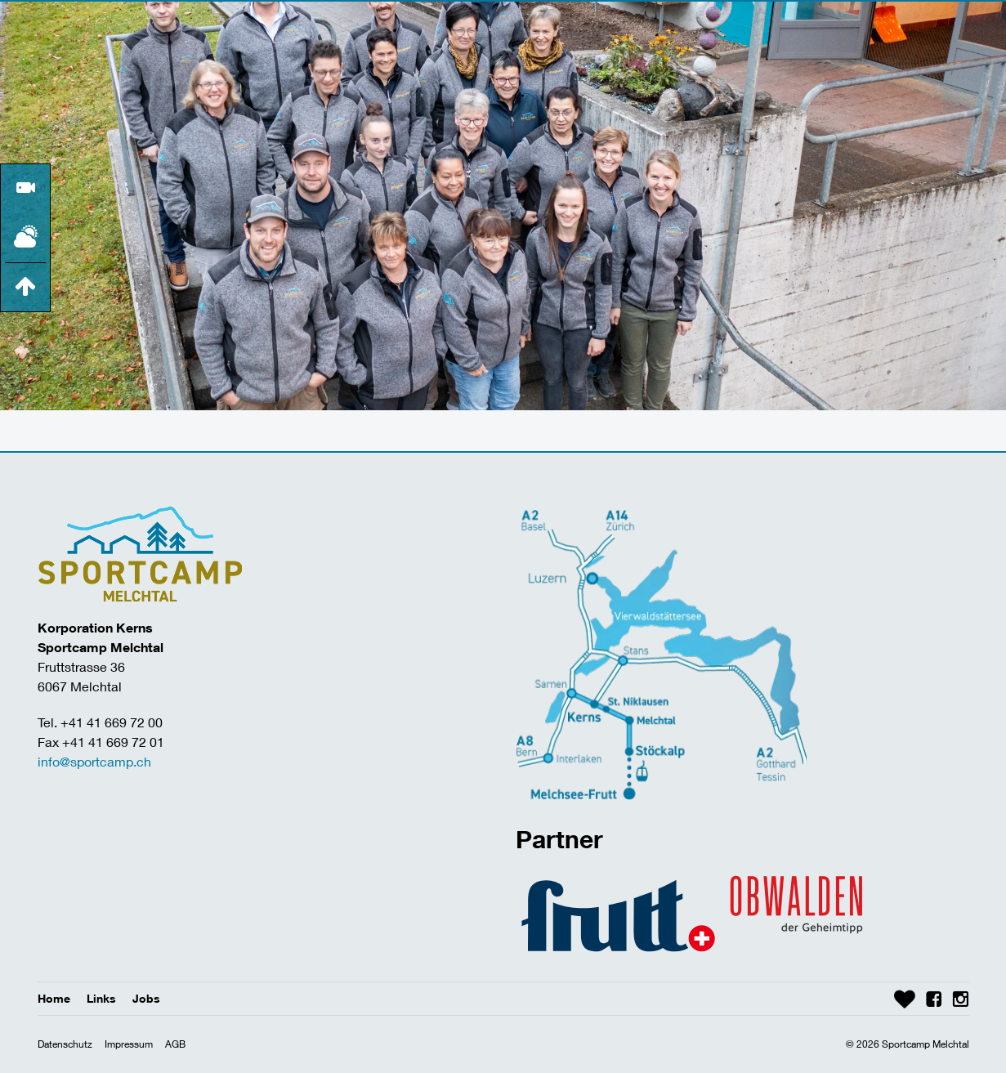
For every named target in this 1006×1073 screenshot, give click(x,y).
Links (101, 998)
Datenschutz (65, 1044)
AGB (175, 1044)
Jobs (146, 998)
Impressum (129, 1044)
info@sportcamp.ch (94, 761)
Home (54, 998)
